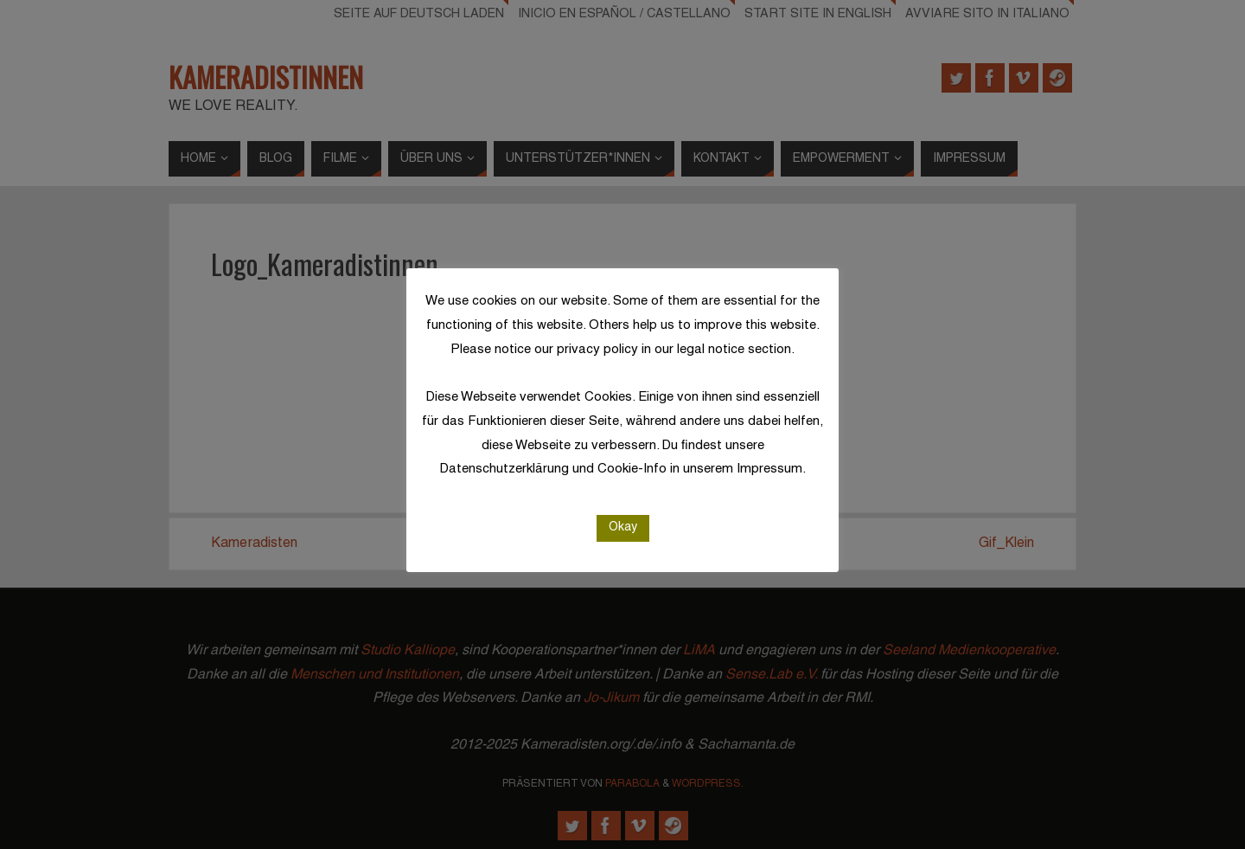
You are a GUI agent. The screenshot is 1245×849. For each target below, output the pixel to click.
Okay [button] (623, 527)
